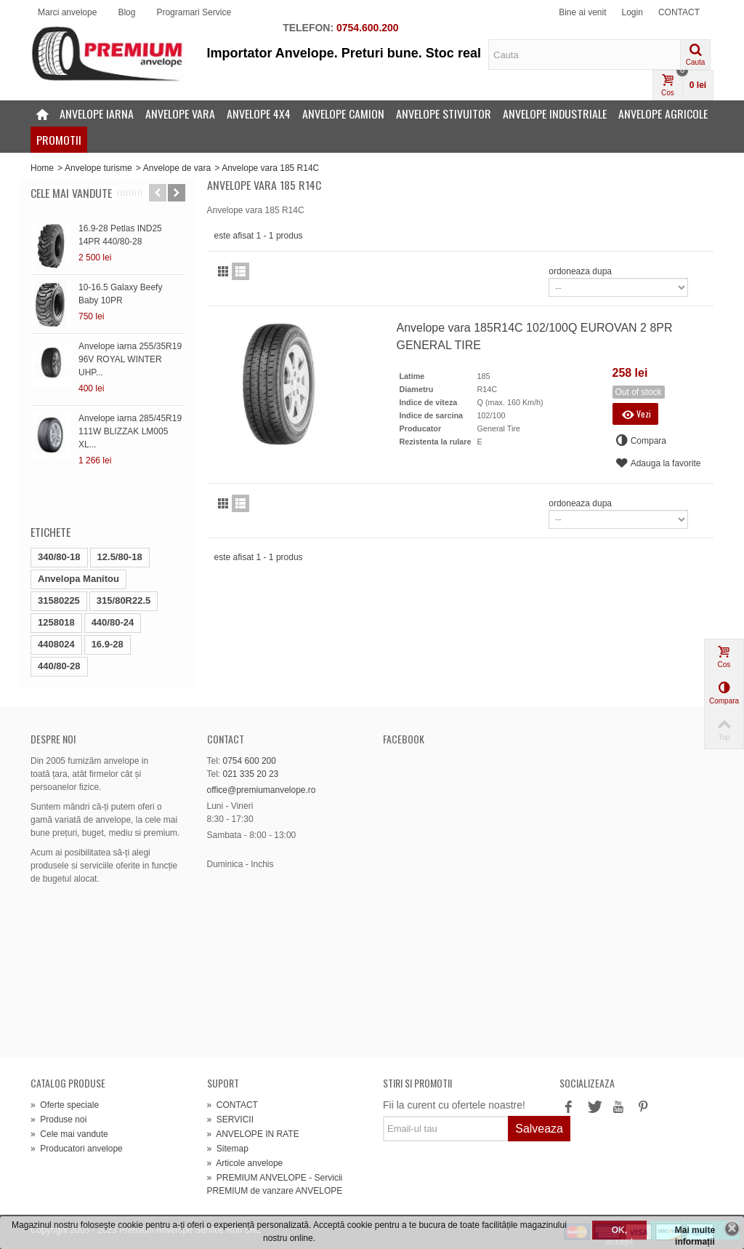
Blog (126, 12)
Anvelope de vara (177, 168)
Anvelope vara (180, 113)
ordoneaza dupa (580, 271)
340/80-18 (59, 556)
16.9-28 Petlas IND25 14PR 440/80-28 (120, 235)
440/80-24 (113, 622)
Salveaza (539, 1128)
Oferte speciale (65, 1105)
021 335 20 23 (251, 774)
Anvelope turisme (98, 168)
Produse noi (58, 1119)
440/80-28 (59, 666)
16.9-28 (108, 644)
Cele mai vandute (71, 193)
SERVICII (230, 1119)
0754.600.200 (367, 27)
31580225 (59, 600)
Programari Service (193, 12)
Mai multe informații (695, 1232)
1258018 (56, 622)
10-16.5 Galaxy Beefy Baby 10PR (120, 294)
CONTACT (679, 12)
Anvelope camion (343, 113)
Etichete (50, 531)
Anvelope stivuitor (443, 113)
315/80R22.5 (123, 600)
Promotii (58, 139)
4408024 (56, 644)
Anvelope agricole (663, 113)
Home (42, 168)
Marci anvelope (67, 12)
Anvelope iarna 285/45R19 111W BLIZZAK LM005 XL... (130, 431)
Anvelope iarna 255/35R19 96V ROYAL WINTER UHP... (130, 359)
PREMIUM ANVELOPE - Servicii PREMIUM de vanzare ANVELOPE (275, 1184)
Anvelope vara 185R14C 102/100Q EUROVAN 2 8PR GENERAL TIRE (535, 336)
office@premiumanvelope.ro (261, 790)
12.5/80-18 (119, 556)
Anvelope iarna (97, 113)
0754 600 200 (249, 761)
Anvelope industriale (555, 113)
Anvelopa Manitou (78, 578)
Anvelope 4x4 (259, 113)
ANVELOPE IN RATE (253, 1134)
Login (632, 12)
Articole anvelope (245, 1163)
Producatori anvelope (77, 1149)
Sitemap (227, 1149)
